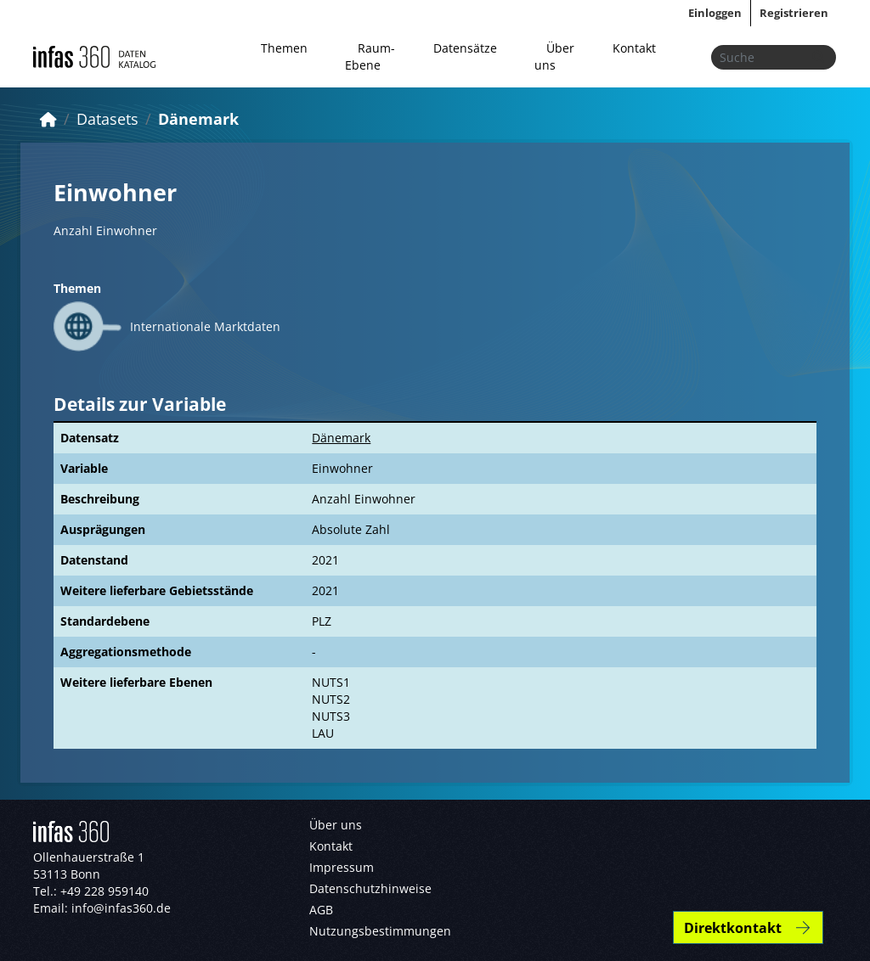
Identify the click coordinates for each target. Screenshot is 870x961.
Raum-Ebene (369, 56)
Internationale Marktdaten (205, 326)
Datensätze (465, 48)
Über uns (554, 56)
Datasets (107, 119)
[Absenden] (818, 57)
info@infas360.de (121, 908)
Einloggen (715, 12)
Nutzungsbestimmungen (380, 931)
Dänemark (198, 119)
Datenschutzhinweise (370, 888)
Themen (284, 48)
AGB (321, 910)
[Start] (48, 119)
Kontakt (634, 48)
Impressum (341, 867)
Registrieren (794, 12)
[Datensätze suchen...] (773, 57)
